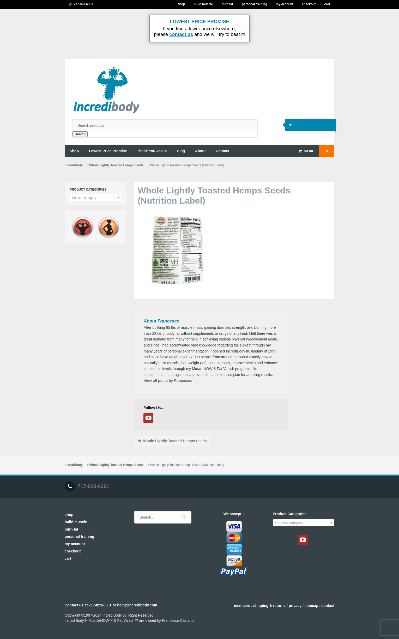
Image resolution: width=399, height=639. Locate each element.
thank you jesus (152, 151)
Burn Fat (227, 4)
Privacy (295, 606)
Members (242, 606)
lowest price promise (108, 151)
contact (222, 151)
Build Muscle (203, 4)
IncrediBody (74, 165)
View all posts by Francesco (170, 381)
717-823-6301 (83, 4)
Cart (327, 4)
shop (74, 151)
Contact (327, 606)
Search (80, 134)
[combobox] (95, 197)
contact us (181, 34)
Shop (181, 4)
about (200, 151)
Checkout (309, 4)
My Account (284, 4)
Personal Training (254, 4)
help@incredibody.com (137, 605)
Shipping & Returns (269, 606)
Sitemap (311, 606)
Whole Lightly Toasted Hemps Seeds (116, 165)
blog (181, 151)
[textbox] (95, 198)
